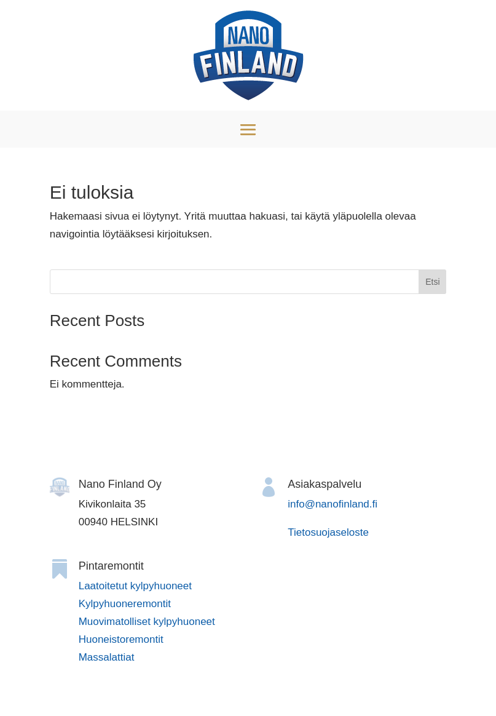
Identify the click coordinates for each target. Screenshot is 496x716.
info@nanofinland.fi (332, 504)
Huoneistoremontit (121, 639)
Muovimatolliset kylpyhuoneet (147, 621)
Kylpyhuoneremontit (125, 604)
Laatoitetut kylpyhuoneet (135, 586)
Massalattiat (107, 657)
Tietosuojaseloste (328, 532)
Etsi (432, 282)
